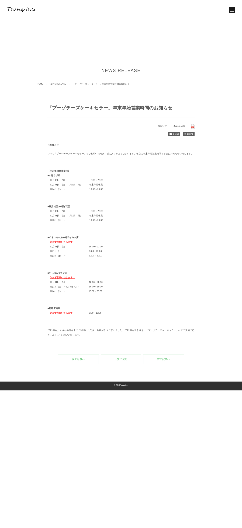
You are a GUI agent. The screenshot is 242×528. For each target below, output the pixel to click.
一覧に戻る (121, 387)
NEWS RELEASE (58, 111)
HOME (40, 111)
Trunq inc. (124, 413)
